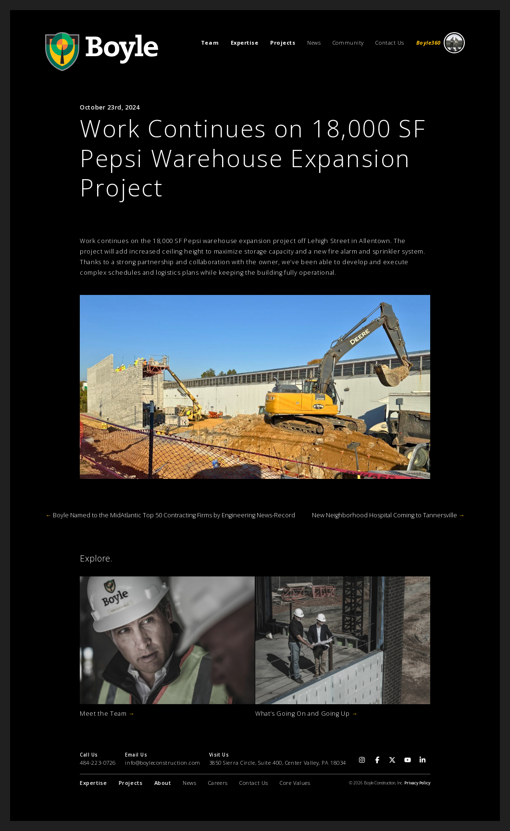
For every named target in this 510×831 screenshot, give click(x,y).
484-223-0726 (98, 762)
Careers (218, 782)
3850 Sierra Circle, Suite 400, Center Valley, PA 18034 (277, 762)
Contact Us (389, 42)
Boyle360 (440, 43)
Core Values (295, 782)
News (314, 42)
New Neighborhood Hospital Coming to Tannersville (388, 516)
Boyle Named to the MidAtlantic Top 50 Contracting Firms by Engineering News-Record (170, 516)
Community (348, 42)
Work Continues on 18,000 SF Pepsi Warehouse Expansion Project (253, 157)
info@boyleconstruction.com (162, 762)
